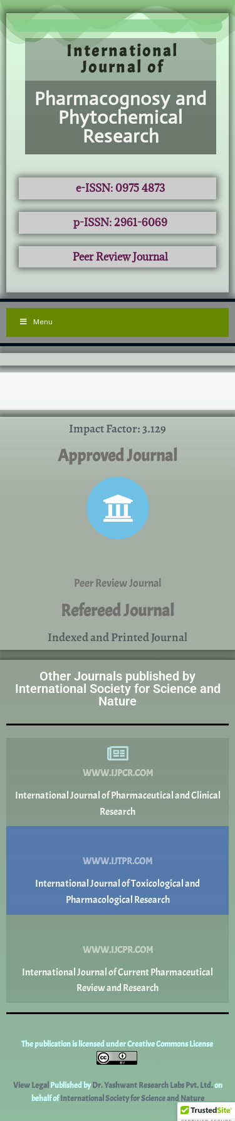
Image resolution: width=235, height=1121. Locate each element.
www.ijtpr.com (117, 861)
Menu (36, 321)
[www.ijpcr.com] (117, 753)
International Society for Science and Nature (132, 1099)
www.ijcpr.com (118, 950)
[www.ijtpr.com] (117, 841)
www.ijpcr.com (118, 773)
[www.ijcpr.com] (117, 930)
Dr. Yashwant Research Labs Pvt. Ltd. (153, 1085)
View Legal (31, 1085)
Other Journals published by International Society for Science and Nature (118, 689)
